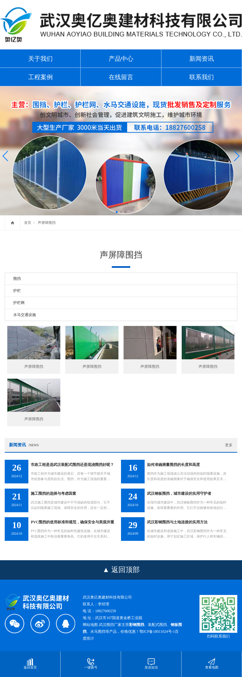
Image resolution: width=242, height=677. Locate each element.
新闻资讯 (201, 58)
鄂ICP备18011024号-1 (157, 631)
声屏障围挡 (47, 223)
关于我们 (40, 58)
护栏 (17, 291)
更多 (229, 445)
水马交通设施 (24, 315)
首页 (27, 223)
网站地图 (90, 625)
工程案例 (40, 77)
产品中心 (121, 58)
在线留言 (121, 77)
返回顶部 (125, 569)
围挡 (17, 279)
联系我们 (201, 77)
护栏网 (19, 303)
